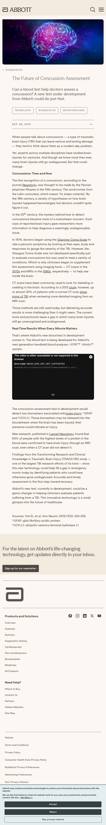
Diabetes (10, 629)
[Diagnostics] (14, 70)
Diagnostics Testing (16, 641)
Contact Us (11, 695)
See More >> (26, 798)
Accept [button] (53, 804)
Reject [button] (53, 812)
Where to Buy (12, 689)
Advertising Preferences (18, 774)
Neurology (29, 185)
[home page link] (17, 9)
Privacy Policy (12, 752)
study (72, 287)
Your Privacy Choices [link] (16, 782)
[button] (91, 124)
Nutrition (10, 635)
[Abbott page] (70, 616)
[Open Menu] (101, 9)
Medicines (10, 665)
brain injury (73, 413)
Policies (9, 737)
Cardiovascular (13, 647)
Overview (10, 623)
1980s (47, 271)
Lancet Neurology (61, 434)
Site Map (10, 713)
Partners (9, 701)
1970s (16, 271)
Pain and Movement (16, 653)
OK (52, 395)
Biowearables (12, 659)
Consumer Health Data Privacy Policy (26, 760)
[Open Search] (92, 9)
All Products (12, 671)
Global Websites (14, 707)
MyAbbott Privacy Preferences (22, 767)
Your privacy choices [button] (53, 820)
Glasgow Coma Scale (72, 239)
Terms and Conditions (17, 745)
